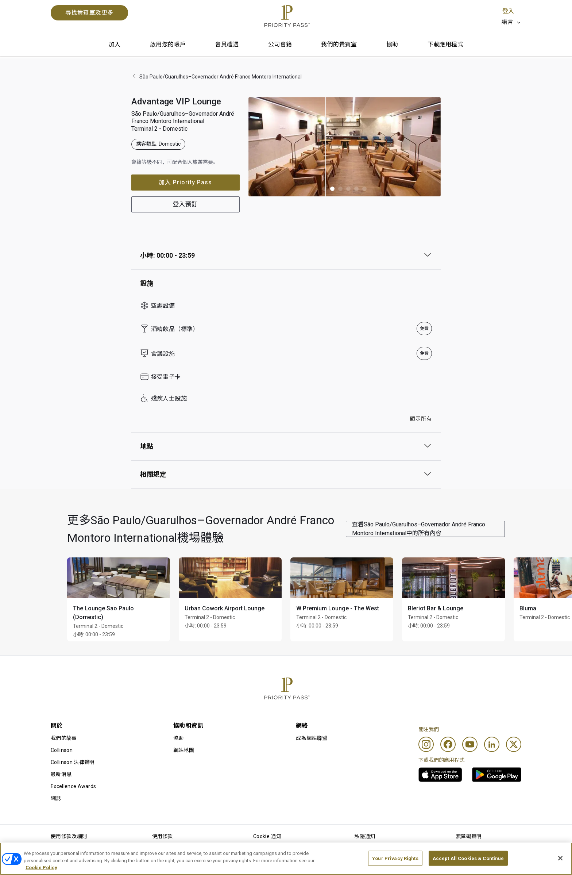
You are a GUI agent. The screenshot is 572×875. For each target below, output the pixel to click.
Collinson (62, 750)
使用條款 (162, 836)
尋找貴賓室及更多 (89, 12)
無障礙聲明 (469, 836)
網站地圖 (183, 750)
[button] (324, 189)
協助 (392, 44)
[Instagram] (426, 744)
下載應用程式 (445, 44)
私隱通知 (365, 836)
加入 (115, 44)
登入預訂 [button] (185, 204)
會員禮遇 (227, 44)
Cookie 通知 (267, 836)
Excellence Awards (73, 786)
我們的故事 (64, 738)
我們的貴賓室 (339, 44)
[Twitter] (513, 744)
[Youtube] (470, 744)
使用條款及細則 (69, 836)
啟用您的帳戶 (168, 44)
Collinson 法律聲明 (72, 762)
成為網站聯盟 (311, 738)
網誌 (56, 798)
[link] (440, 774)
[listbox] (511, 22)
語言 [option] (507, 21)
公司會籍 (280, 44)
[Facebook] (448, 744)
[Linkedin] (491, 744)
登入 (508, 11)
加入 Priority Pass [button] (185, 182)
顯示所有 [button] (421, 419)
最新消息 (61, 774)
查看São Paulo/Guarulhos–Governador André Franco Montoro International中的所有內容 (418, 529)
